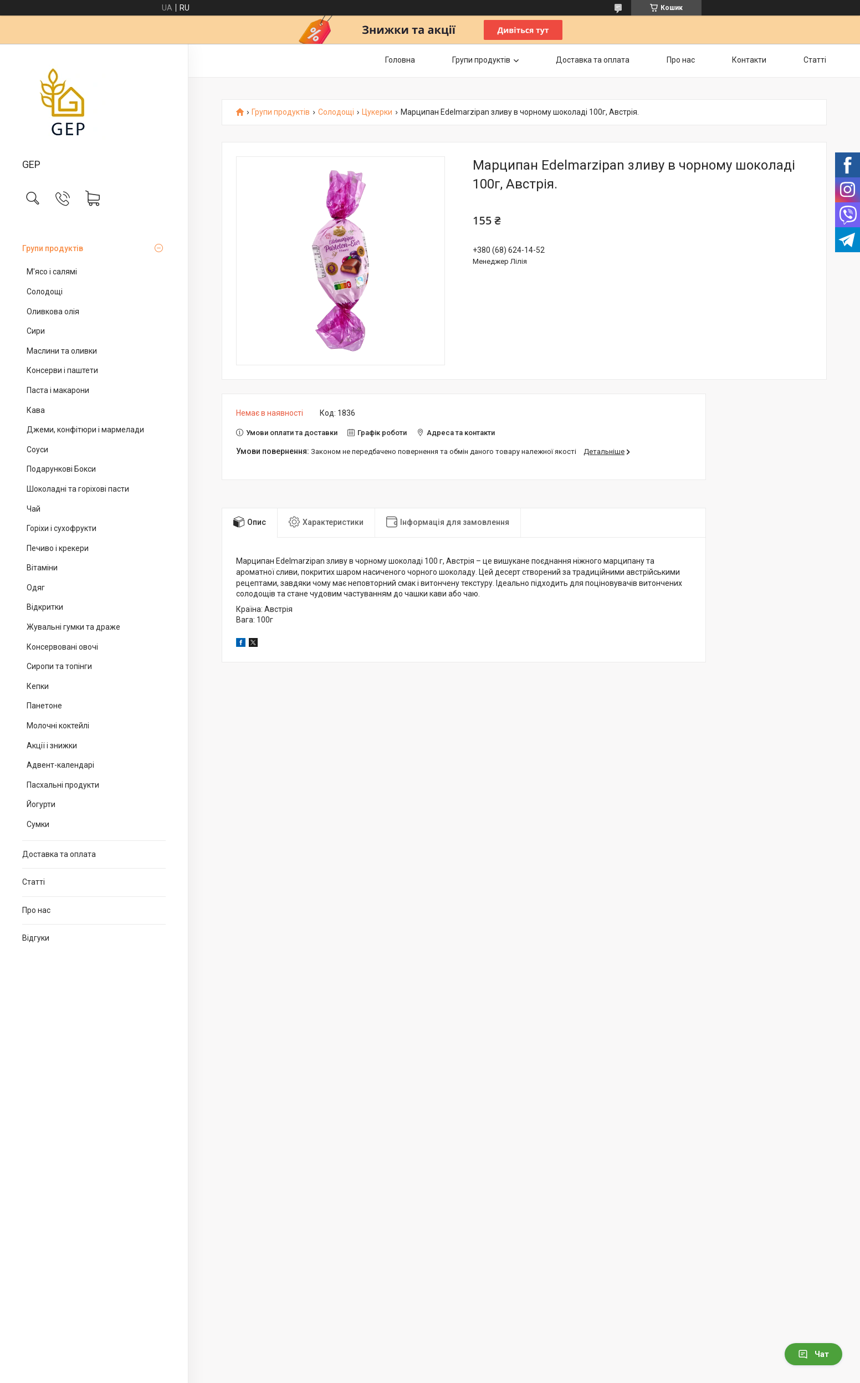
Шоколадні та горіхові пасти (78, 488)
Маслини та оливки (62, 350)
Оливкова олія (53, 311)
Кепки (38, 686)
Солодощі (45, 291)
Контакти (749, 59)
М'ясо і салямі (52, 271)
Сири (36, 330)
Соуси (37, 449)
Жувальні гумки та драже (73, 626)
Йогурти (41, 804)
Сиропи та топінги (59, 666)
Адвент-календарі (60, 765)
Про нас (36, 910)
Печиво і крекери (58, 548)
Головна (400, 59)
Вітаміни (42, 567)
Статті (33, 881)
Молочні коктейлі (58, 725)
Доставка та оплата (59, 854)
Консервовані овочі (62, 646)
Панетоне (44, 705)
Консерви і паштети (62, 370)
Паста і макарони (58, 390)
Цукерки (377, 112)
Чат (813, 1354)
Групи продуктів (52, 248)
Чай (33, 508)
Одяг (36, 587)
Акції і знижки (52, 745)
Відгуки (35, 937)
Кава (36, 410)
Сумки (38, 824)
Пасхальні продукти (63, 784)
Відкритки (45, 607)
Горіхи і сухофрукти (61, 528)
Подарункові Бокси (61, 469)
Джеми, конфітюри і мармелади (85, 429)
